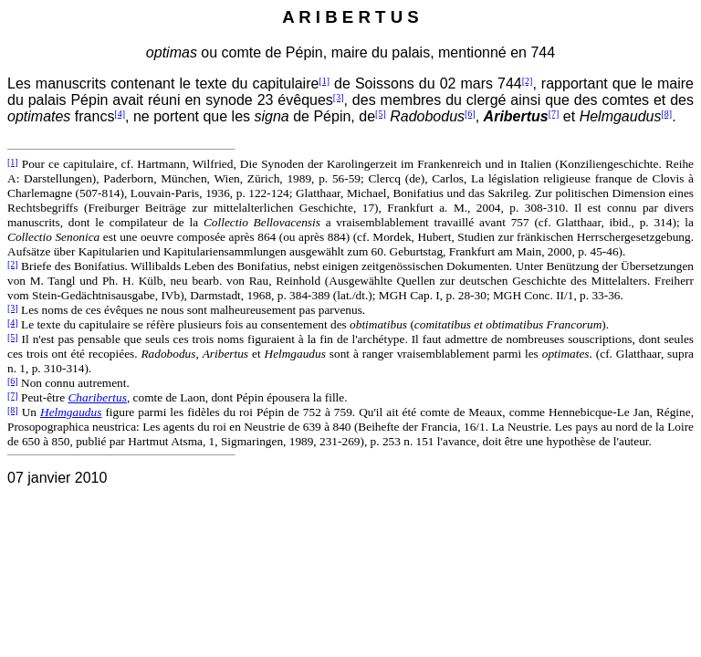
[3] (338, 97)
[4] (119, 114)
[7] (554, 114)
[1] (324, 81)
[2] (527, 81)
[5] (380, 114)
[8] (666, 114)
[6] (470, 114)
